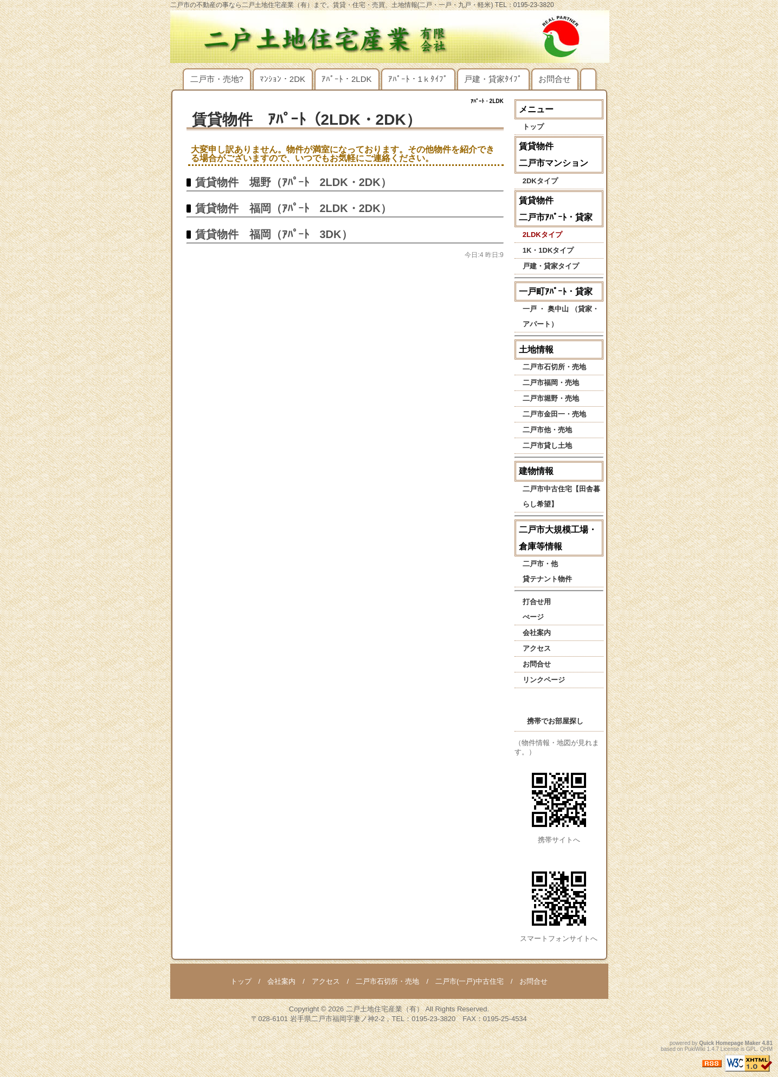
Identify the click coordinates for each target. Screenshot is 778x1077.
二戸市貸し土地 (547, 445)
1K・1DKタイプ (548, 250)
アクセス (537, 648)
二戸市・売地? (216, 79)
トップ (533, 127)
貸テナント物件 (547, 579)
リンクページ (544, 680)
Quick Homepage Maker (729, 1043)
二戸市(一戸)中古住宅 (469, 981)
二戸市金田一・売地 (554, 414)
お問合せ (554, 79)
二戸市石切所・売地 (554, 367)
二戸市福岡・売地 (551, 383)
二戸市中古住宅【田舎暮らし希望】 (561, 496)
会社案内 (537, 633)
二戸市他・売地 (547, 430)
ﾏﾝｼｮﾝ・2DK (282, 79)
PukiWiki (695, 1049)
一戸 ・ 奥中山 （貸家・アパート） (561, 316)
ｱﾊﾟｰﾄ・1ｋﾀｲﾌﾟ (418, 79)
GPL (751, 1049)
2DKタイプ (540, 181)
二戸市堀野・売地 (551, 398)
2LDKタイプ (542, 234)
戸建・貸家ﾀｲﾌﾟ (493, 79)
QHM (766, 1049)
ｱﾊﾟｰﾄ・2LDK (347, 79)
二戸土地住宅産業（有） (384, 1009)
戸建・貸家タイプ (551, 266)
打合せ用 (537, 602)
